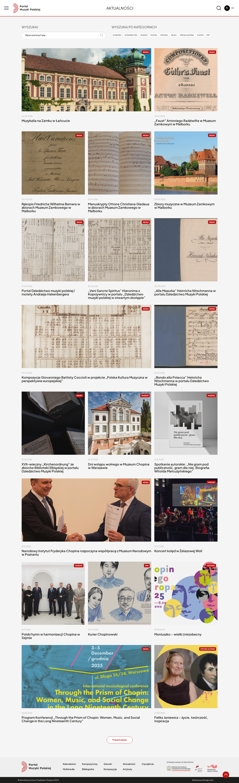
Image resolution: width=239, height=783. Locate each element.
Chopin (200, 35)
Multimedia (69, 769)
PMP (208, 35)
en (232, 8)
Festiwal (164, 35)
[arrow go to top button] (226, 774)
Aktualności (129, 764)
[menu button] (6, 8)
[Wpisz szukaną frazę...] (63, 35)
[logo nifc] (26, 8)
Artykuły (127, 769)
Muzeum (143, 35)
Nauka (174, 35)
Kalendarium (69, 764)
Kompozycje (110, 769)
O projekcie (148, 764)
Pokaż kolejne (119, 739)
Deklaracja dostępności (203, 780)
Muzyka (154, 35)
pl (227, 8)
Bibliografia (88, 769)
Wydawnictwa (131, 35)
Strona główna (187, 35)
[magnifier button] (219, 8)
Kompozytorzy (90, 764)
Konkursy (117, 35)
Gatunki (108, 764)
